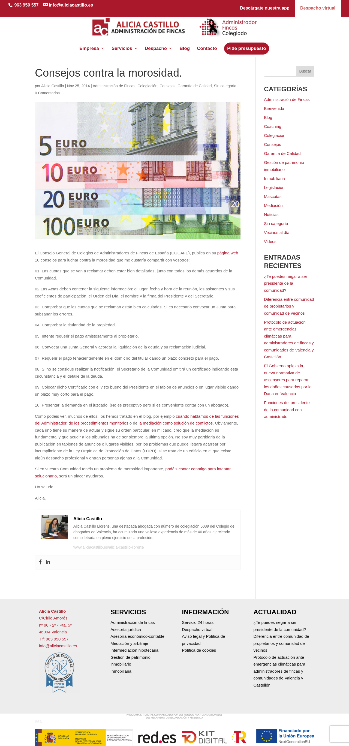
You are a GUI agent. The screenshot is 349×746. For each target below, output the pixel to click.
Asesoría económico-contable (137, 636)
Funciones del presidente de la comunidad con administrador (287, 409)
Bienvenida (274, 108)
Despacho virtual (317, 8)
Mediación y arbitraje (129, 643)
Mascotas (272, 196)
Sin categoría (225, 86)
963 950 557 (26, 5)
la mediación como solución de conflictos (175, 423)
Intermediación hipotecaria (134, 650)
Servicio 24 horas (197, 622)
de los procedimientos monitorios (98, 423)
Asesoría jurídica (125, 629)
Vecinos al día (276, 232)
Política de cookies (199, 650)
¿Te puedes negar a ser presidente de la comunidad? (285, 283)
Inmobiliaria (274, 178)
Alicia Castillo (52, 86)
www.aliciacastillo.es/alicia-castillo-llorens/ (108, 547)
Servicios (122, 41)
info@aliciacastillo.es (58, 645)
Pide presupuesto (246, 41)
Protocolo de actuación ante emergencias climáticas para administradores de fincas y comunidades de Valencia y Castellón (279, 671)
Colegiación (147, 86)
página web (227, 253)
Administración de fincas (132, 622)
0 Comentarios (47, 93)
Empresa (89, 41)
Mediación (273, 205)
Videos (270, 241)
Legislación (274, 187)
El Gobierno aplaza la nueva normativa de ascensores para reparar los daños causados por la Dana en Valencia (287, 379)
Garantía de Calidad (194, 86)
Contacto (207, 41)
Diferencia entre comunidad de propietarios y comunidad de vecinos (289, 306)
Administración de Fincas (114, 86)
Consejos (167, 86)
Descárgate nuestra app (264, 8)
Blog (184, 41)
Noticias (271, 214)
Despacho (156, 41)
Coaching (272, 126)
